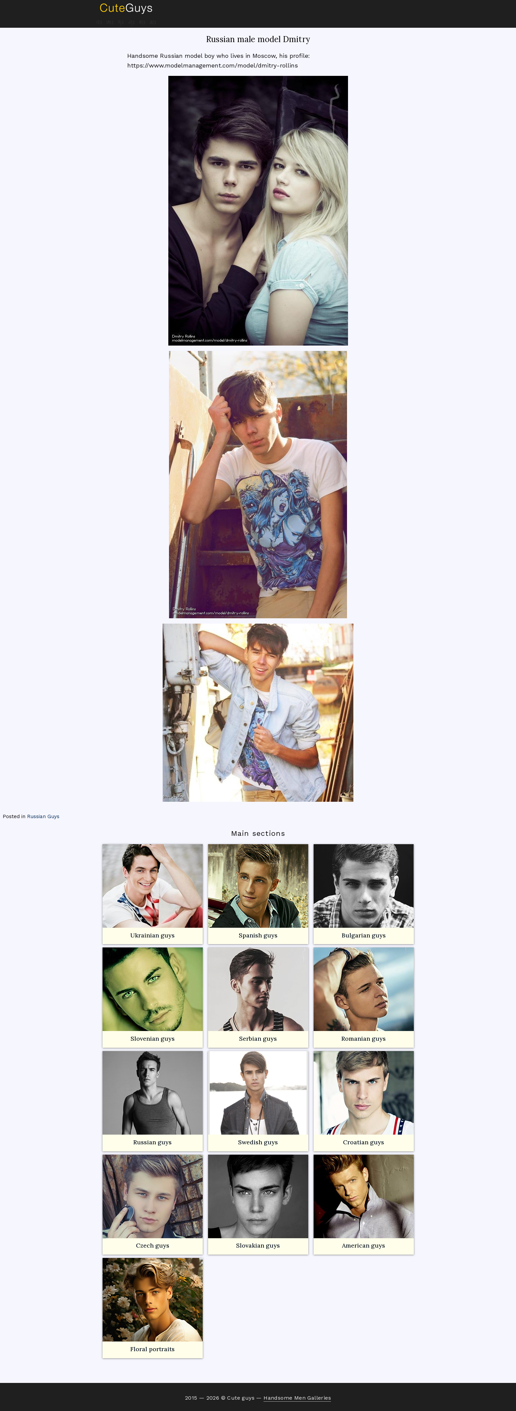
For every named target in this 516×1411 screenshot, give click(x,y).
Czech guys (152, 1245)
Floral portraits (153, 1305)
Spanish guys (258, 935)
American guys (364, 1202)
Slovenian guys (153, 1038)
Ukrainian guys (152, 935)
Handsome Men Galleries (297, 1398)
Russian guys (153, 1098)
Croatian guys (363, 1142)
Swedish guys (258, 1142)
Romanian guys (364, 994)
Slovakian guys (258, 1202)
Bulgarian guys (364, 891)
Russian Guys (43, 816)
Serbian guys (258, 1038)
